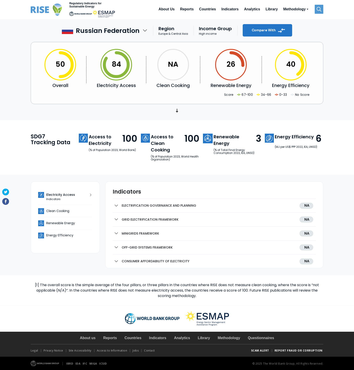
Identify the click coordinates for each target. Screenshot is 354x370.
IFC (85, 363)
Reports (186, 9)
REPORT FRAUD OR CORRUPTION (299, 350)
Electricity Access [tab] (68, 196)
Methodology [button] (294, 9)
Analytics (252, 9)
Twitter (5, 192)
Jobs (136, 350)
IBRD (70, 363)
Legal (34, 350)
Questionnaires (261, 338)
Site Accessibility (80, 350)
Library (272, 9)
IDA (78, 363)
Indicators (230, 9)
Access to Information (112, 350)
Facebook (5, 201)
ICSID (103, 363)
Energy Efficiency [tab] (59, 235)
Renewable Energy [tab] (60, 223)
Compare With (268, 30)
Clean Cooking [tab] (57, 211)
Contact (150, 350)
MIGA (93, 363)
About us (87, 338)
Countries (207, 9)
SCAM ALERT (260, 350)
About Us (166, 9)
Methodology (229, 338)
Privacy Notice (53, 350)
